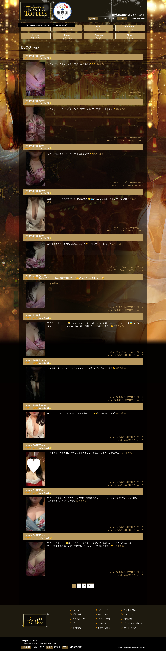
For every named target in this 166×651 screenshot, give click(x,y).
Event (67, 36)
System (35, 36)
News (130, 36)
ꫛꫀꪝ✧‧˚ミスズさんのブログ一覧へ (126, 92)
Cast (67, 28)
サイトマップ (128, 628)
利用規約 (126, 619)
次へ (91, 585)
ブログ (74, 623)
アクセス (101, 623)
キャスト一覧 (77, 619)
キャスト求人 (128, 610)
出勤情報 (75, 628)
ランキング (102, 610)
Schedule (130, 28)
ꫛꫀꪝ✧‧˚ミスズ (31, 58)
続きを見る (101, 64)
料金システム (103, 614)
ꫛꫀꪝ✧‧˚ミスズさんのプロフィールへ (125, 95)
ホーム (74, 610)
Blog (98, 28)
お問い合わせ (103, 628)
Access (98, 36)
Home (35, 28)
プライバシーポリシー (132, 623)
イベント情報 (103, 619)
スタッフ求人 (128, 614)
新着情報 (75, 614)
